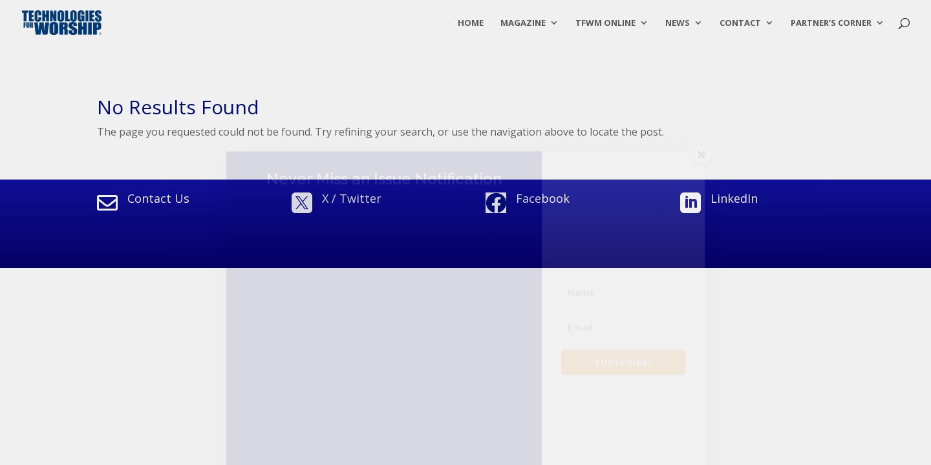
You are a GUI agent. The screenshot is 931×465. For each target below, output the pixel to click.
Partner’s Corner (831, 23)
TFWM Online (605, 23)
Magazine (523, 23)
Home (471, 23)
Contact (740, 23)
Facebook (543, 198)
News (677, 23)
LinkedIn (734, 198)
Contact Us (158, 198)
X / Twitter (351, 198)
